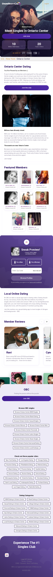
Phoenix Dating (26, 469)
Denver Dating (13, 473)
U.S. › (3, 59)
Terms (23, 561)
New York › (11, 59)
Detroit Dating (40, 473)
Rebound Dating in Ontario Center (26, 526)
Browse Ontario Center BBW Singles (26, 412)
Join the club (26, 88)
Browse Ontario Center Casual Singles (26, 421)
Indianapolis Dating (27, 482)
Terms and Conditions (35, 282)
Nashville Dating (34, 487)
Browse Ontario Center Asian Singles (26, 439)
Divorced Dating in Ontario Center (15, 508)
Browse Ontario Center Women (15, 425)
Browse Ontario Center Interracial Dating (27, 443)
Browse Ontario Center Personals (26, 430)
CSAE (17, 563)
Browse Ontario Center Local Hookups (26, 448)
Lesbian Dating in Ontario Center (38, 517)
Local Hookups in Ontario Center (14, 521)
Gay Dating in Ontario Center (13, 513)
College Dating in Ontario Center (39, 504)
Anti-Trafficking (32, 563)
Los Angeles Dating (27, 460)
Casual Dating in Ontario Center (14, 504)
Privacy (29, 561)
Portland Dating (43, 482)
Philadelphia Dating (27, 464)
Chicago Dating (42, 460)
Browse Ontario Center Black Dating (26, 416)
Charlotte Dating (27, 478)
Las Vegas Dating (19, 487)
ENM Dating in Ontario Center (39, 508)
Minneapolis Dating (11, 478)
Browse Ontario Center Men (39, 425)
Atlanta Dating (42, 464)
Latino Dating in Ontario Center (14, 517)
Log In (47, 3)
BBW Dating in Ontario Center (14, 499)
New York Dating (11, 460)
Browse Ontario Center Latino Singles (26, 434)
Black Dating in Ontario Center (38, 499)
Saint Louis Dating (11, 482)
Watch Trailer (26, 27)
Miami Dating (12, 469)
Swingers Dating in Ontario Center (26, 530)
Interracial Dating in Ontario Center (38, 513)
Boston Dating (26, 473)
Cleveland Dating (42, 478)
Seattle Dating (40, 469)
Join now (26, 36)
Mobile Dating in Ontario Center (39, 521)
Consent (23, 563)
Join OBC (26, 398)
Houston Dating (11, 464)
